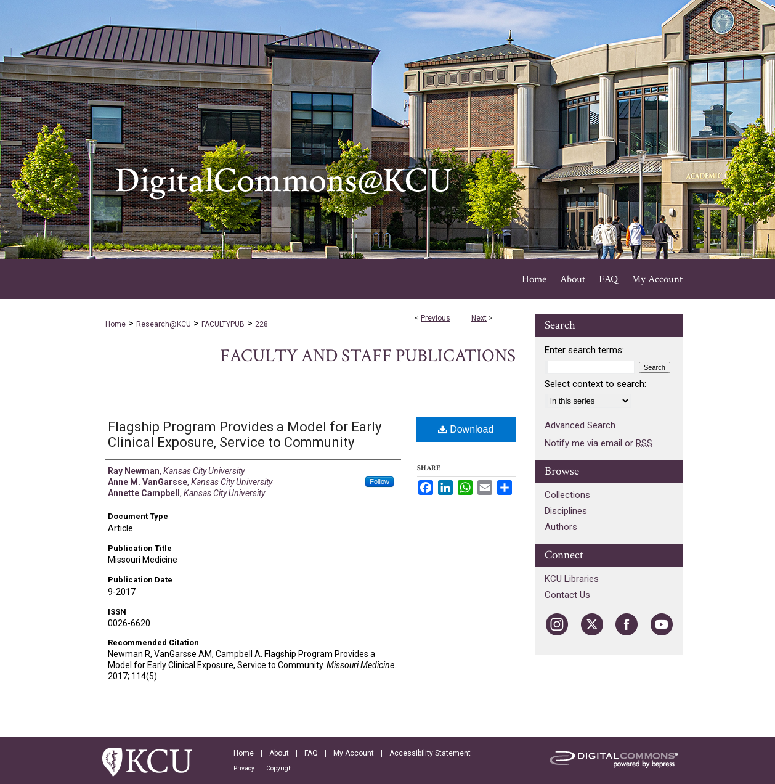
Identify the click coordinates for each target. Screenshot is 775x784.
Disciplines (566, 511)
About (279, 753)
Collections (567, 494)
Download (466, 429)
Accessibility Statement (430, 753)
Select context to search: (595, 384)
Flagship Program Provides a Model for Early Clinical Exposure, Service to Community (244, 434)
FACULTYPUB (223, 324)
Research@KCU (163, 324)
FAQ (311, 753)
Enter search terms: (584, 350)
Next (479, 318)
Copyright (280, 768)
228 (261, 324)
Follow (379, 481)
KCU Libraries (572, 578)
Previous (435, 318)
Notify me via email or (598, 443)
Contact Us (567, 594)
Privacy (243, 768)
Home (115, 324)
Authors (561, 527)
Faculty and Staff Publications (368, 356)
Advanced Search (580, 425)
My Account (353, 753)
